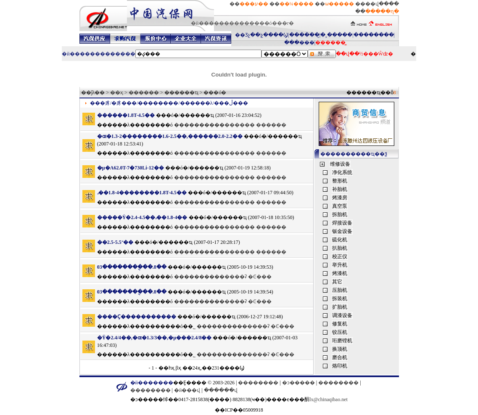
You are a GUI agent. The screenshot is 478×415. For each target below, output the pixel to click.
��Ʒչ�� (247, 35)
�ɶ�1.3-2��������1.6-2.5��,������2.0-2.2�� (170, 136)
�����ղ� (382, 11)
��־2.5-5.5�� (115, 242)
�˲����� (336, 35)
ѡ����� (339, 4)
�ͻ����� (298, 383)
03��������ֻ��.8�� (131, 267)
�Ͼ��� (260, 277)
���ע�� (254, 4)
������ (144, 92)
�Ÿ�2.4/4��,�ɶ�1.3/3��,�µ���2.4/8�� (154, 338)
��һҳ (166, 368)
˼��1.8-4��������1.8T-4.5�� (142, 193)
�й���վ (187, 390)
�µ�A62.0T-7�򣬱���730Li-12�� (130, 168)
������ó (156, 125)
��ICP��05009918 (239, 410)
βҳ (178, 368)
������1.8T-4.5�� (126, 115)
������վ (221, 390)
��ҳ (116, 92)
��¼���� (297, 4)
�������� (374, 35)
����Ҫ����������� (137, 317)
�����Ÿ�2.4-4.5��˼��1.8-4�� (142, 217)
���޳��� (299, 42)
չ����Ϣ (274, 35)
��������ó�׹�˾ (167, 326)
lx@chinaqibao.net (328, 399)
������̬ (304, 35)
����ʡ (235, 277)
